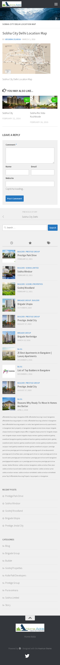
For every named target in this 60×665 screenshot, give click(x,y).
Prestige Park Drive (27, 255)
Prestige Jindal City (27, 320)
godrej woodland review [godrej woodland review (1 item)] (20, 447)
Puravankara (11, 590)
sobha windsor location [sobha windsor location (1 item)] (30, 469)
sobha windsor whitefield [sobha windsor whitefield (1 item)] (28, 472)
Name (8, 166)
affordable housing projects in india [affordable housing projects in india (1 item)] (15, 421)
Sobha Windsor (24, 271)
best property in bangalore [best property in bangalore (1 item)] (21, 428)
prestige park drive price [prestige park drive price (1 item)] (32, 461)
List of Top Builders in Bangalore (33, 370)
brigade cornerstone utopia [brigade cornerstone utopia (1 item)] (40, 428)
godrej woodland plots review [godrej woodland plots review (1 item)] (30, 443)
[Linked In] (38, 656)
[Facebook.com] (21, 656)
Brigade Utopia (24, 304)
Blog (19, 349)
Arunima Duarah (13, 39)
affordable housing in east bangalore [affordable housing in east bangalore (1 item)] (42, 417)
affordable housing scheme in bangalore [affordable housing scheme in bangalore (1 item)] (42, 421)
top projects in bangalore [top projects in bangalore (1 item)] (39, 476)
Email (34, 166)
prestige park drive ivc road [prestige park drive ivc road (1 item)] (33, 454)
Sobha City (7, 113)
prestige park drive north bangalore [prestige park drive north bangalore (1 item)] (43, 458)
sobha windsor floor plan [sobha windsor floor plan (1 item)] (46, 465)
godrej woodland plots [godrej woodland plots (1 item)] (43, 439)
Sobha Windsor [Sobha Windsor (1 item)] (13, 465)
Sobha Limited (32, 268)
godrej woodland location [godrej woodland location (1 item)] (26, 439)
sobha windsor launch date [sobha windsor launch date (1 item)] (12, 469)
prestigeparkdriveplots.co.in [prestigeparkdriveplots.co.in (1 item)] (12, 461)
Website (10, 178)
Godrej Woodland (25, 287)
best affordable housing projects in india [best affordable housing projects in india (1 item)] (16, 424)
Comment (11, 144)
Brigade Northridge (27, 336)
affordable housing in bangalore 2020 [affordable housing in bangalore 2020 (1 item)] (15, 417)
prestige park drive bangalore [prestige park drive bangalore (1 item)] (20, 450)
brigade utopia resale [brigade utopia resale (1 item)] (13, 435)
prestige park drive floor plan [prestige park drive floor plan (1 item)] (12, 454)
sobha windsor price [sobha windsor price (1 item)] (46, 469)
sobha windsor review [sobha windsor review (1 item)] (10, 472)
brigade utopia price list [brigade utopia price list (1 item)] (37, 432)
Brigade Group (24, 300)
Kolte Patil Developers (15, 575)
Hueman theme (45, 648)
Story (8, 605)
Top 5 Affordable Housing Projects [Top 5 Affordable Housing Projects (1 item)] (18, 476)
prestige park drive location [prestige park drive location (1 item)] (21, 458)
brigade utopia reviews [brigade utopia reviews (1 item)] (29, 435)
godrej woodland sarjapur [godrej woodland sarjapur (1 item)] (39, 447)
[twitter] (27, 656)
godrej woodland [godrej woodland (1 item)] (44, 435)
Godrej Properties (34, 284)
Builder (20, 251)
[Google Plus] (33, 656)
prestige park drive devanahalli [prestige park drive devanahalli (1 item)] (43, 450)
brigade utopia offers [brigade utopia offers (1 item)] (21, 432)
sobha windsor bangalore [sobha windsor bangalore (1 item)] (28, 465)
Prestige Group (33, 251)
